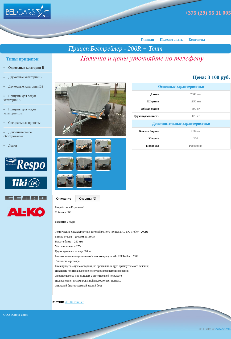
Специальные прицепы (24, 123)
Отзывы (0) (87, 198)
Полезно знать (171, 39)
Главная (147, 39)
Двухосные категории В (24, 77)
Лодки (12, 145)
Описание (63, 198)
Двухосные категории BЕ (26, 86)
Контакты (197, 39)
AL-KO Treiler (74, 302)
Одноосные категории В (26, 67)
